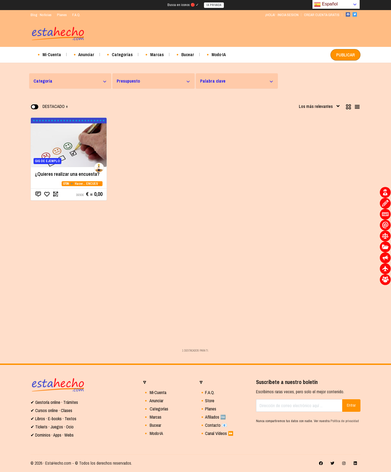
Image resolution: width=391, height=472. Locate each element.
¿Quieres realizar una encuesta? (67, 174)
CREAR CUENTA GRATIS (321, 15)
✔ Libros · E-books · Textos (53, 419)
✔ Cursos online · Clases (51, 410)
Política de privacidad (344, 421)
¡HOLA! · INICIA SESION (282, 15)
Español (326, 4)
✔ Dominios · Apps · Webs (52, 435)
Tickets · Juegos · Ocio (54, 427)
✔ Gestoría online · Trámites (54, 402)
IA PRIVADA (213, 5)
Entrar (351, 405)
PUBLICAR (345, 55)
